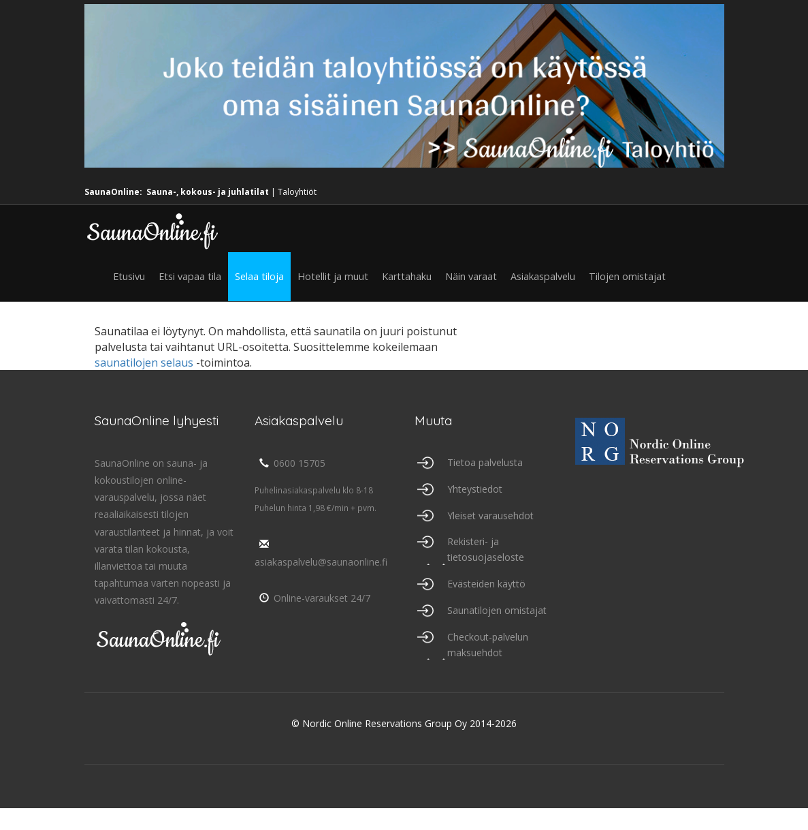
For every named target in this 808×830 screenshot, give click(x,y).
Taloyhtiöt (297, 192)
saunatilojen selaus (144, 362)
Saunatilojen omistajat (497, 610)
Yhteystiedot (474, 488)
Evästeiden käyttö (486, 583)
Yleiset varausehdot (490, 515)
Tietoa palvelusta (485, 462)
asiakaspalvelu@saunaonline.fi (321, 553)
